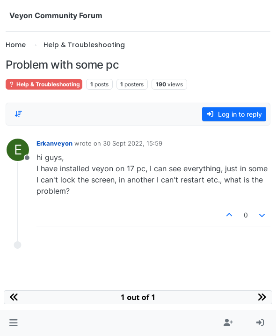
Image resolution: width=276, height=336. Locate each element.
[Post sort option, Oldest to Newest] (18, 113)
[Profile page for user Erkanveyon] (18, 150)
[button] (13, 323)
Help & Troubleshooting (44, 84)
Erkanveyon (54, 143)
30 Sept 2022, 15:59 (132, 143)
